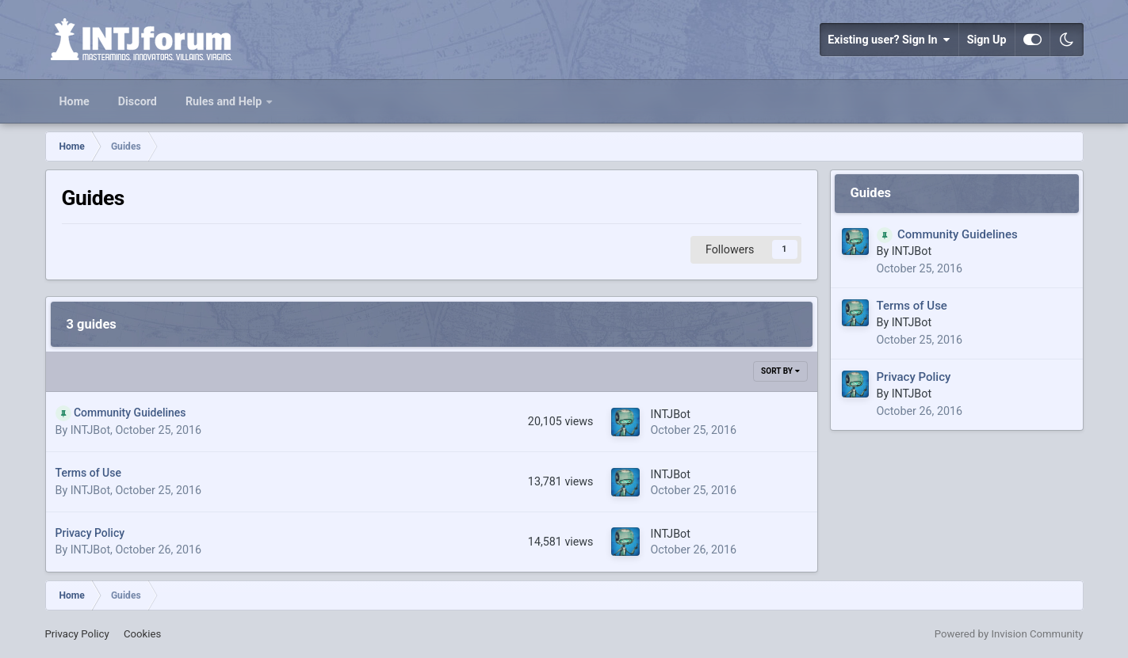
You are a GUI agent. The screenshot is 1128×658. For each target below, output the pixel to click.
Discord (137, 101)
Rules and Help (225, 101)
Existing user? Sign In (889, 39)
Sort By (780, 371)
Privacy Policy (90, 533)
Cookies (142, 634)
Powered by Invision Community (1009, 634)
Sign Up (987, 39)
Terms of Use (88, 472)
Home (74, 101)
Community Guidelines (130, 412)
